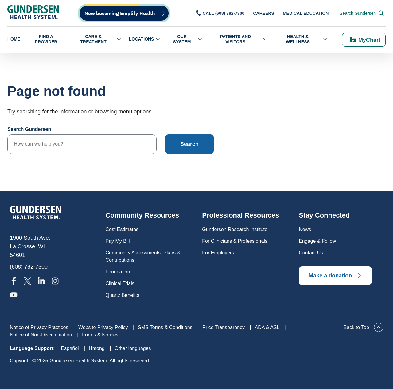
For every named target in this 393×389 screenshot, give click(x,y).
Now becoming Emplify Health (119, 13)
